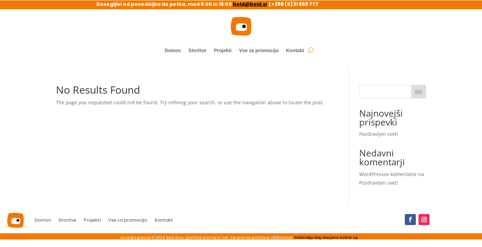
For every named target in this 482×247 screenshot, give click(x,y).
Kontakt (295, 50)
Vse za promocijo (259, 50)
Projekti (222, 50)
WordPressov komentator (388, 174)
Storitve (197, 50)
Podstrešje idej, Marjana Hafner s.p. (326, 237)
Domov (173, 50)
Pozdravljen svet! (378, 134)
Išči (419, 92)
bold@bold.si (250, 4)
